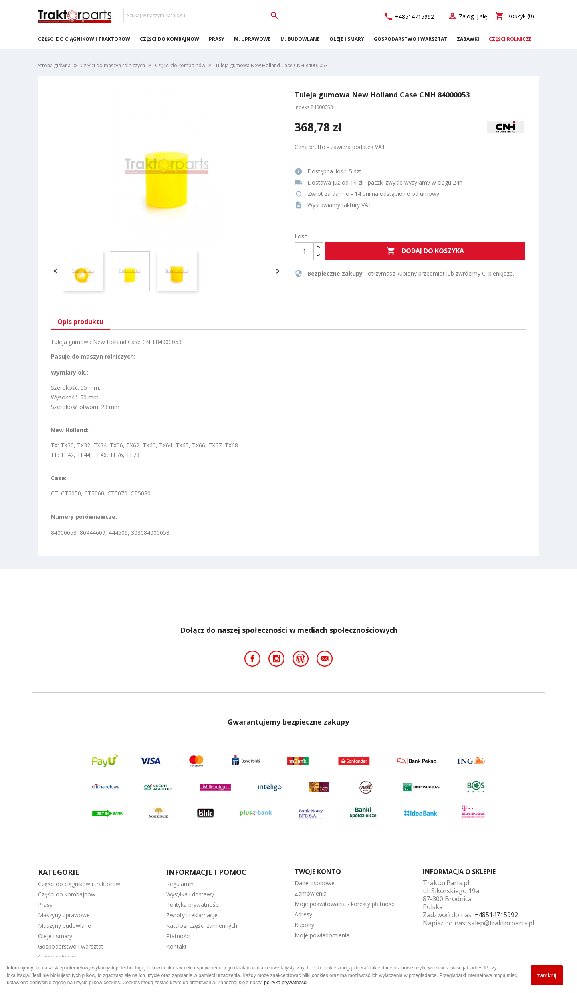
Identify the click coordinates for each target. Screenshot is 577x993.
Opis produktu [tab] (80, 321)
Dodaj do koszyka (425, 251)
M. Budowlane (300, 39)
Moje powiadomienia (322, 935)
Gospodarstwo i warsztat (410, 39)
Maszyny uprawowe (64, 915)
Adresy (303, 914)
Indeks (302, 107)
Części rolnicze (510, 39)
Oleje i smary (346, 39)
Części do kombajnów (169, 39)
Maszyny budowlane (64, 925)
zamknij (546, 975)
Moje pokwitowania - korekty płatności (345, 904)
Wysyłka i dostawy (190, 894)
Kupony (304, 925)
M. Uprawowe (252, 39)
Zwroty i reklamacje (192, 915)
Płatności (178, 936)
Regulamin (180, 884)
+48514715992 (409, 16)
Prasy (216, 39)
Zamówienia (311, 893)
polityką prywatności (285, 982)
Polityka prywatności (193, 904)
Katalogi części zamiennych (201, 925)
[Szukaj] (202, 15)
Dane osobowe (315, 883)
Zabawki (468, 39)
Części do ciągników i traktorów (84, 39)
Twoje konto (318, 871)
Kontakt (176, 946)
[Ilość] (304, 251)
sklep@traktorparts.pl (501, 922)
